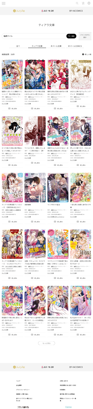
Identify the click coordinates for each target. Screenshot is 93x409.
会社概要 (19, 383)
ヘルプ (18, 378)
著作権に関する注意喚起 (67, 392)
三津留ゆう (15, 264)
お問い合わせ (64, 378)
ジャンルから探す (82, 35)
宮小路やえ (22, 207)
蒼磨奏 (17, 207)
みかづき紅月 (8, 264)
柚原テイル (8, 94)
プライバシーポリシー (23, 387)
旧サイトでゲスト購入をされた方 (24, 397)
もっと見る (47, 341)
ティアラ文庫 (5, 101)
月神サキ (7, 207)
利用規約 (62, 387)
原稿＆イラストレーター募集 (68, 397)
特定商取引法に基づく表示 (68, 383)
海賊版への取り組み (22, 392)
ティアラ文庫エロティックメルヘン (55, 214)
